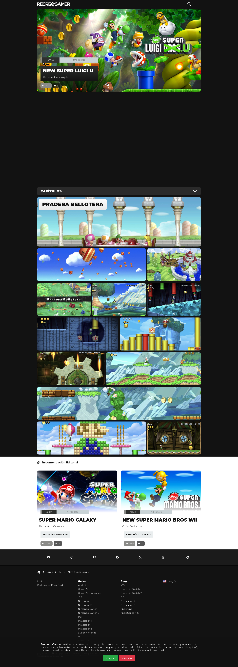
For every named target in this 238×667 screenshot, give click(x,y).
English (173, 585)
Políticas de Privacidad (148, 650)
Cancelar (127, 658)
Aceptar (110, 658)
